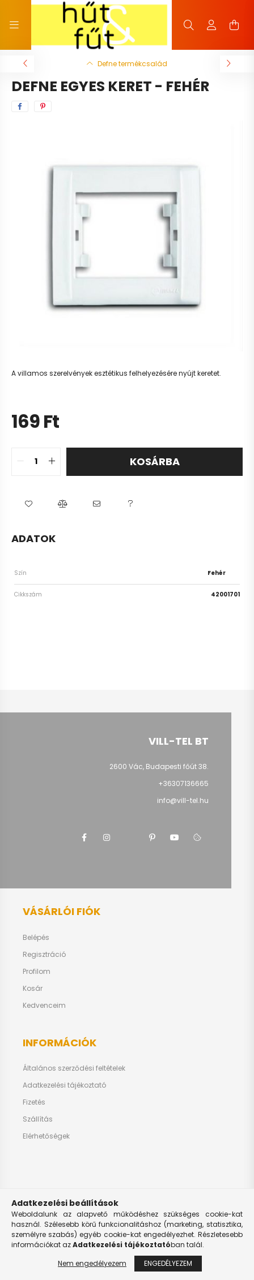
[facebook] (19, 106)
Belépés (36, 938)
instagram (106, 837)
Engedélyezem (168, 1263)
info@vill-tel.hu (183, 800)
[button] (28, 504)
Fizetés (34, 1102)
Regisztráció (44, 955)
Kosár (33, 989)
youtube (174, 837)
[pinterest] (43, 106)
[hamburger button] (14, 25)
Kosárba (155, 461)
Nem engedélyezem (92, 1263)
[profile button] (211, 25)
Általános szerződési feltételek (74, 1068)
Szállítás (38, 1119)
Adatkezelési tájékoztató (64, 1085)
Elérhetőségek (46, 1136)
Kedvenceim (44, 1006)
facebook (84, 837)
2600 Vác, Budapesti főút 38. (159, 766)
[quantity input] (36, 461)
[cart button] (234, 25)
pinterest (152, 837)
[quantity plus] (51, 461)
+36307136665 (183, 783)
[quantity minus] (20, 461)
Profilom (36, 972)
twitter (129, 837)
